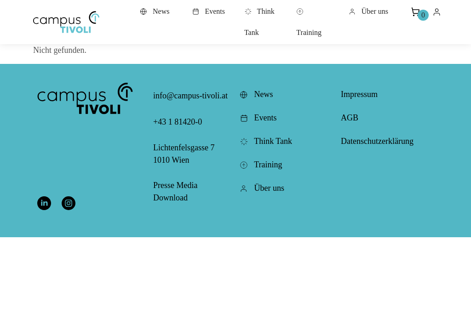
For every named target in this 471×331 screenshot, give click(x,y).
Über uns (368, 11)
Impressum (359, 94)
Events (208, 11)
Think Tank (259, 21)
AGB (349, 117)
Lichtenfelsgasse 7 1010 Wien (183, 154)
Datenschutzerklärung (377, 141)
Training (309, 22)
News (154, 11)
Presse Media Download (175, 191)
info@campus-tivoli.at (190, 95)
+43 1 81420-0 (177, 121)
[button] (66, 22)
